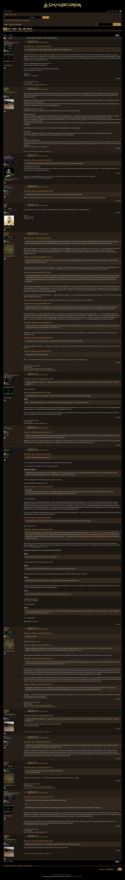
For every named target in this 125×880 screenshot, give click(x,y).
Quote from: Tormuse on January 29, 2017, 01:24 (38, 797)
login (9, 14)
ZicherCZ (6, 155)
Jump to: (101, 869)
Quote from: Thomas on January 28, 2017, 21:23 (38, 432)
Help (9, 29)
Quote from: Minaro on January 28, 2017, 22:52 (38, 684)
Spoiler (26, 601)
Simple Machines (68, 874)
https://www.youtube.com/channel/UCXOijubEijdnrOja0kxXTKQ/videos (40, 370)
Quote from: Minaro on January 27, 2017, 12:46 (38, 160)
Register (29, 29)
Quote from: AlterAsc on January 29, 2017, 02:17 (38, 767)
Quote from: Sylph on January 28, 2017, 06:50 (37, 351)
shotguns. (97, 248)
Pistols (90, 248)
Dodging (49, 750)
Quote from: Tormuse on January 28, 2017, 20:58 (38, 379)
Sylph (5, 204)
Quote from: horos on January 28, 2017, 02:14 (37, 46)
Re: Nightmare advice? (32, 41)
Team (19, 29)
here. (109, 295)
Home (5, 29)
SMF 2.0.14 (55, 874)
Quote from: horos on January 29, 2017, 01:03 (37, 742)
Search (14, 29)
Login (24, 29)
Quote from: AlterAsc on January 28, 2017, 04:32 (38, 191)
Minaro (6, 186)
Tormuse (6, 233)
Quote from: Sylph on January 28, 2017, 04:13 (37, 454)
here (104, 295)
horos (5, 449)
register (14, 14)
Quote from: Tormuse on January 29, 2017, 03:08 (38, 841)
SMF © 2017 (61, 874)
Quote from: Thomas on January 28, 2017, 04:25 (38, 322)
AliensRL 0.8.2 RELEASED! (15, 24)
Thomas (6, 41)
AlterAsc (6, 88)
